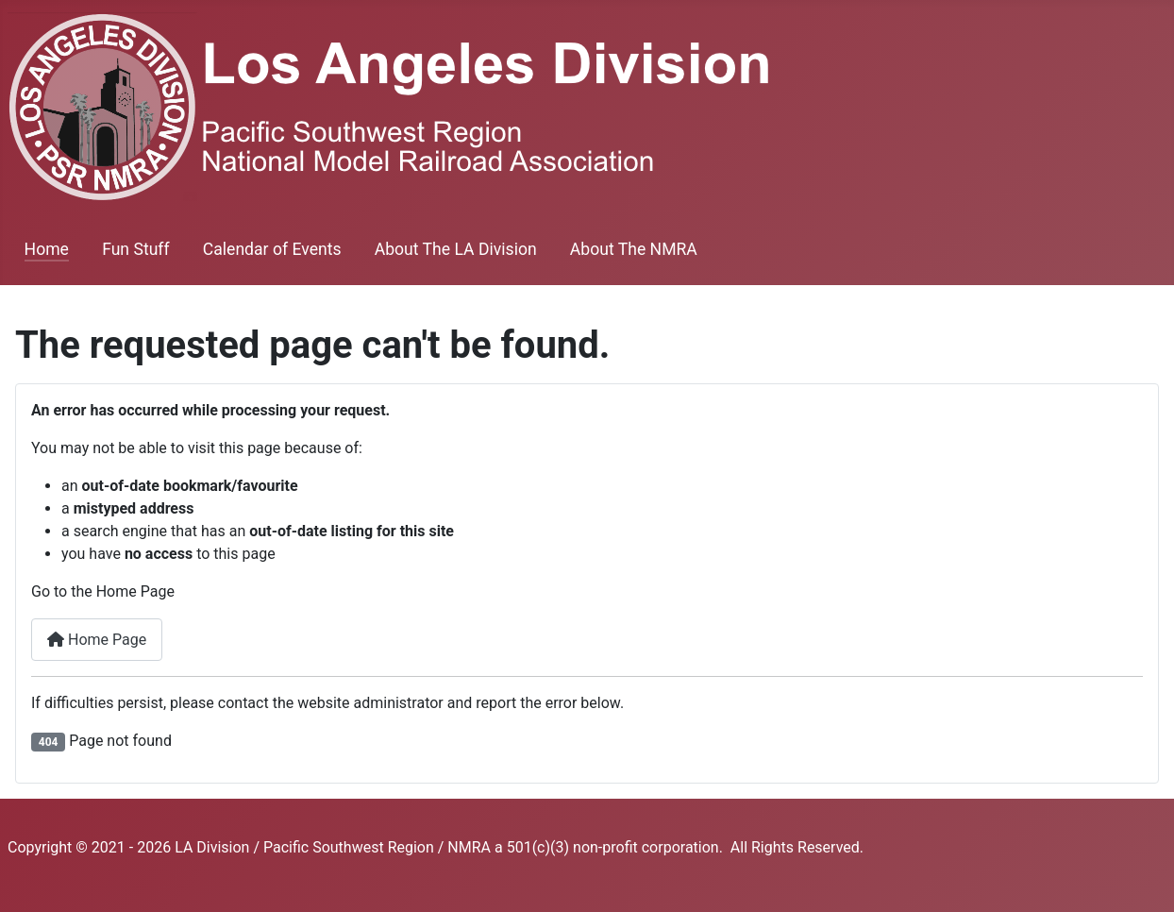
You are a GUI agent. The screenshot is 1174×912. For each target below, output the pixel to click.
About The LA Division (456, 249)
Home (47, 249)
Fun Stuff (135, 249)
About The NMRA (633, 249)
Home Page (96, 640)
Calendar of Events (272, 249)
